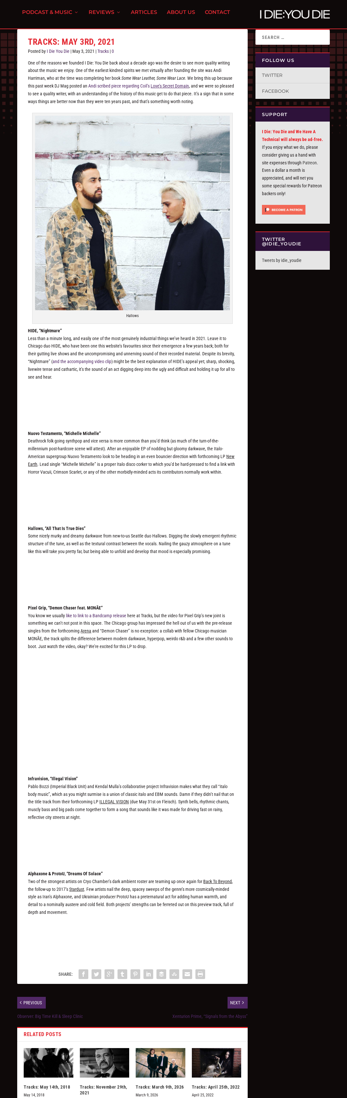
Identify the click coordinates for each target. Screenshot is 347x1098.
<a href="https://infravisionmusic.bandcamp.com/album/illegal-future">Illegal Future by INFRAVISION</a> (132, 844)
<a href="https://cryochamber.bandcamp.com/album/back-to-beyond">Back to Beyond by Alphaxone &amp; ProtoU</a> (132, 939)
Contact (217, 16)
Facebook (275, 95)
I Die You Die (58, 55)
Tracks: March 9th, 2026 (160, 1090)
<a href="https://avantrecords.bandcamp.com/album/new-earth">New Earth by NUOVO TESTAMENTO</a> (132, 499)
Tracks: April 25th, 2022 (216, 1090)
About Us (181, 16)
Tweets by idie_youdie (282, 264)
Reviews (101, 16)
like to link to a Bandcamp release (96, 619)
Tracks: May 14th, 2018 (47, 1090)
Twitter (272, 79)
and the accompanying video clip (82, 365)
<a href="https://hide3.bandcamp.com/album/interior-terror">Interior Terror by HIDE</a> (132, 404)
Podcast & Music (47, 16)
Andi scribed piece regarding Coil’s (138, 89)
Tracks (103, 55)
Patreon (310, 166)
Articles (144, 16)
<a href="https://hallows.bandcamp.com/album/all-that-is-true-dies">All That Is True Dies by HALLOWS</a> (132, 579)
